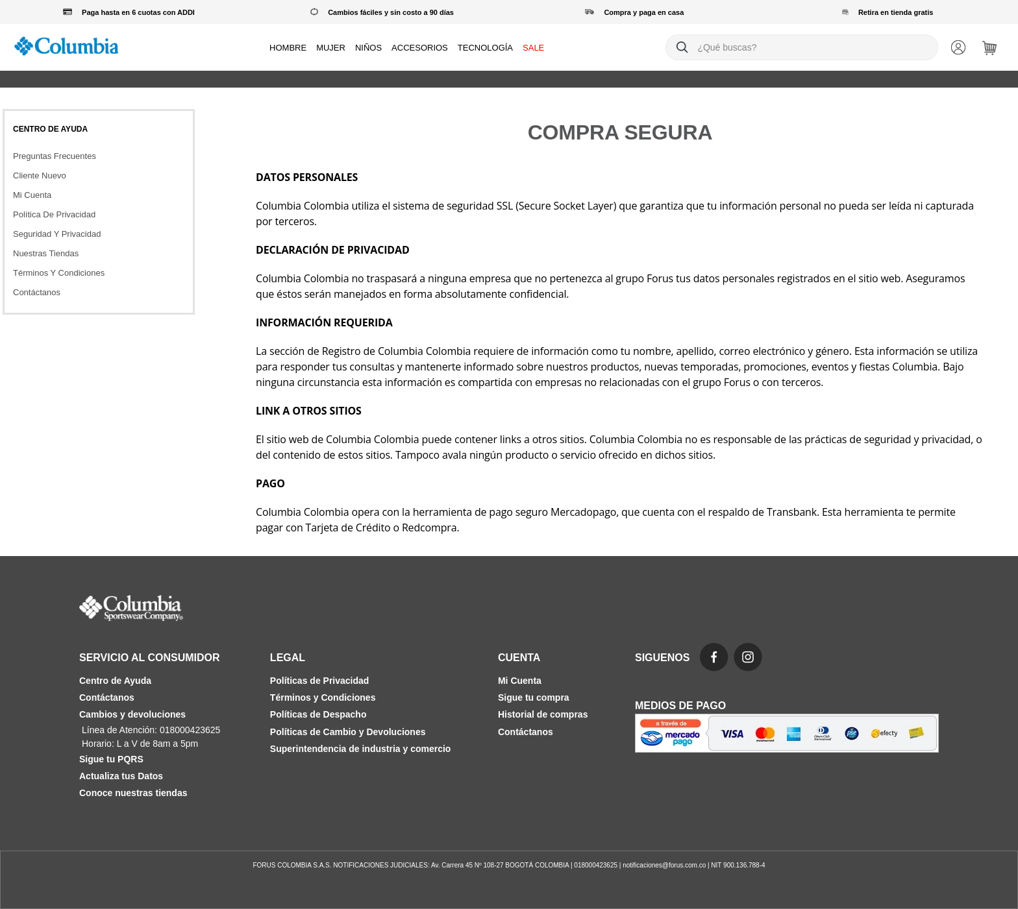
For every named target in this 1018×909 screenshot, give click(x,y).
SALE (533, 48)
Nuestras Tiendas (46, 253)
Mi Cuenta (32, 195)
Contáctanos (36, 292)
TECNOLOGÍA (485, 48)
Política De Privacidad (54, 214)
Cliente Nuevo (39, 175)
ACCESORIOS (419, 48)
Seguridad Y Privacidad (57, 234)
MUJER (330, 48)
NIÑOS (368, 48)
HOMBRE (287, 48)
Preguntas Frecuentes (54, 156)
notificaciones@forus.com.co (664, 865)
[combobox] (801, 47)
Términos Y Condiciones (59, 273)
